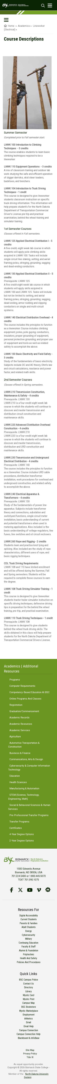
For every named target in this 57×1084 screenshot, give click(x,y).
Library (28, 991)
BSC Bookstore (28, 1006)
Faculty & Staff (28, 946)
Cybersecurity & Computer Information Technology (29, 767)
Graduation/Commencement (24, 711)
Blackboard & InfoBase (28, 1038)
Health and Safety (28, 958)
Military (28, 938)
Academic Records (19, 717)
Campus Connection (28, 1030)
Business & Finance (19, 753)
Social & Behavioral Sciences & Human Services (29, 807)
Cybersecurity (28, 935)
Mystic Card (28, 995)
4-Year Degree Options (21, 834)
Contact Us (28, 983)
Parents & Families (28, 923)
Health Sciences (18, 782)
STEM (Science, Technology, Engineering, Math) (23, 796)
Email (28, 1022)
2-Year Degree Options (21, 840)
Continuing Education (28, 942)
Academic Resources (20, 723)
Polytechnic (28, 954)
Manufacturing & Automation (24, 788)
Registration (15, 704)
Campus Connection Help (28, 1034)
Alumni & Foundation (28, 950)
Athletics (28, 1018)
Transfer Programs (19, 821)
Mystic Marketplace (28, 1010)
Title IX (30, 1057)
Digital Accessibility (28, 915)
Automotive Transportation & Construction (24, 744)
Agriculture (15, 736)
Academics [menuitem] (24, 25)
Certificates (15, 828)
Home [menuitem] (9, 25)
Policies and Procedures (28, 962)
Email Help (29, 1026)
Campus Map (28, 1002)
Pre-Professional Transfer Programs (28, 815)
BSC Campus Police (28, 979)
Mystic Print (28, 999)
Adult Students (29, 927)
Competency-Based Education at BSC (29, 692)
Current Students (29, 919)
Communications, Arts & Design (26, 759)
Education (14, 775)
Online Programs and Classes (25, 698)
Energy (28, 931)
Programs (14, 679)
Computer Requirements (22, 685)
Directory (28, 987)
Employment (29, 1014)
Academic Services (19, 730)
